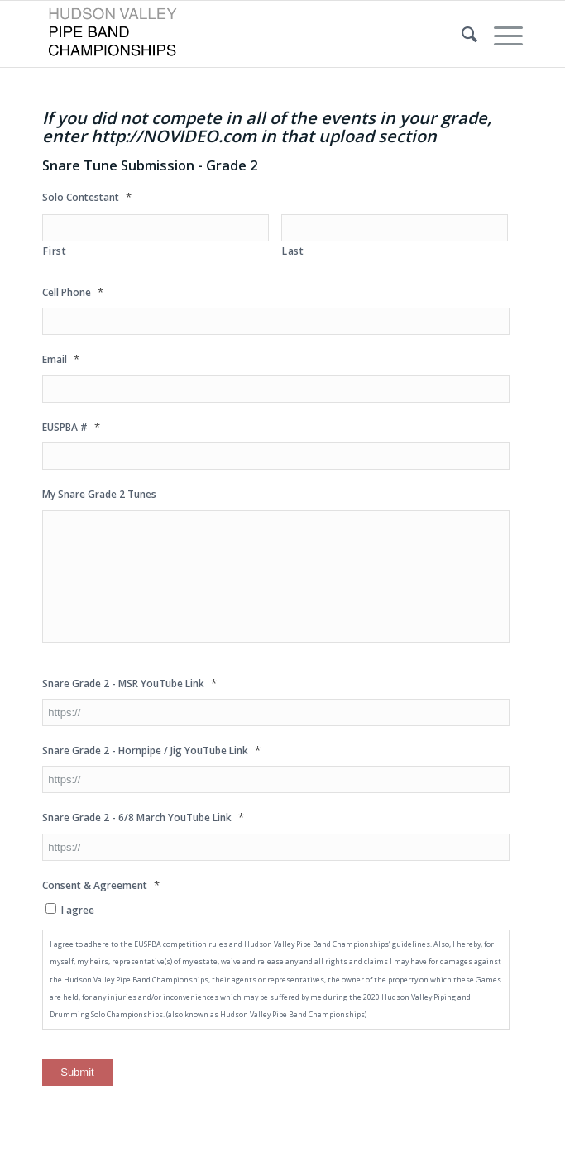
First (54, 251)
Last (293, 251)
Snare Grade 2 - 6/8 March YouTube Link (143, 817)
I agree (77, 910)
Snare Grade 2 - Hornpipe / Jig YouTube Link (151, 750)
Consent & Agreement (101, 885)
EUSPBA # (71, 427)
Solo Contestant (87, 197)
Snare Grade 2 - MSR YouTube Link (129, 683)
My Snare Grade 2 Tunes (99, 494)
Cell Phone (72, 292)
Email (60, 359)
